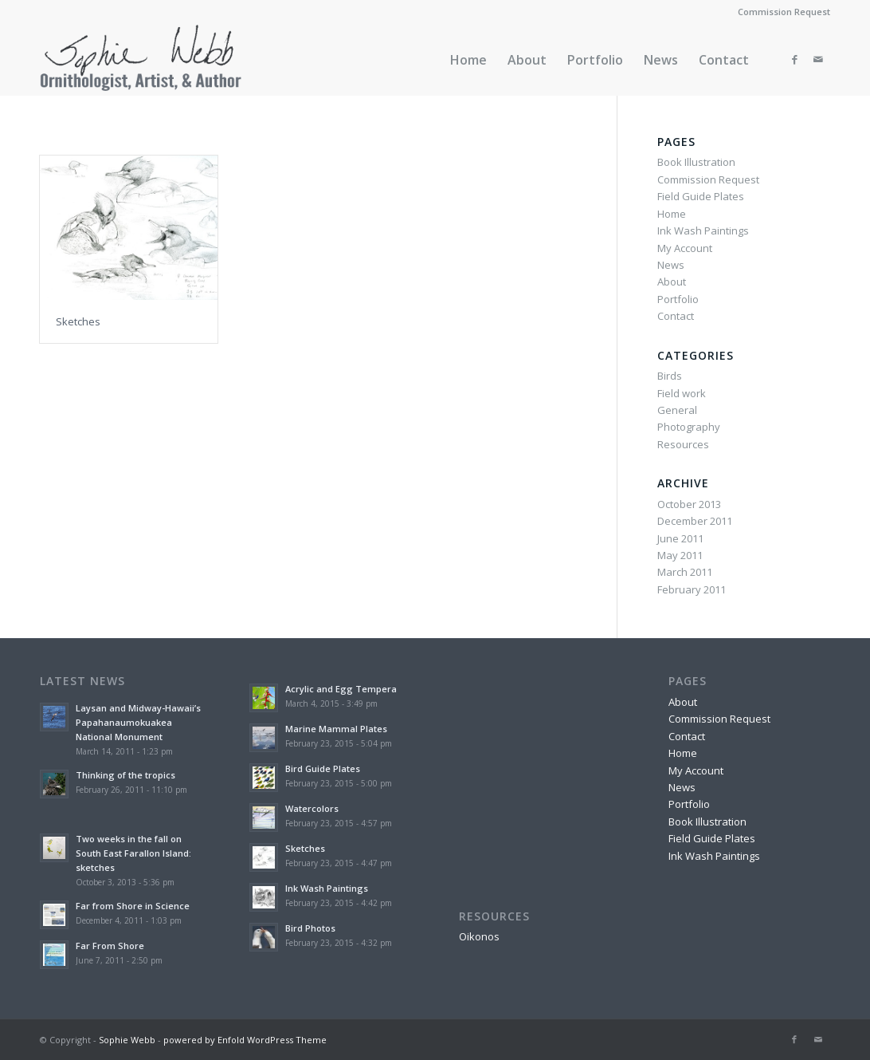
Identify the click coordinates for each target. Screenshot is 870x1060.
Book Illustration (696, 162)
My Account (684, 248)
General (677, 410)
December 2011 (694, 521)
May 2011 (680, 555)
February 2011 (691, 589)
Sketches (78, 321)
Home (671, 214)
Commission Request (784, 12)
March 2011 (684, 572)
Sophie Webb (127, 1040)
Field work (681, 393)
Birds (669, 375)
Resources (683, 444)
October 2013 (689, 504)
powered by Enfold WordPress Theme (245, 1040)
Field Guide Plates (700, 196)
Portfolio (678, 299)
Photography (688, 427)
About (671, 281)
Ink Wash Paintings (703, 230)
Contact (675, 316)
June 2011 (680, 538)
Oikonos (479, 936)
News (670, 265)
